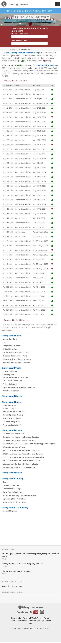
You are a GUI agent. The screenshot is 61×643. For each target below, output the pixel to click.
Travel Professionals (23, 624)
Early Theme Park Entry (13, 496)
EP (8, 415)
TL (17, 415)
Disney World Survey (12, 476)
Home (12, 53)
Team (48, 622)
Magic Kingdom (10, 343)
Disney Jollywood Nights (14, 451)
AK (14, 415)
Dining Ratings (9, 409)
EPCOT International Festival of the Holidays (23, 458)
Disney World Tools (11, 372)
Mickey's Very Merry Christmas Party (19, 471)
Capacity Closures (11, 489)
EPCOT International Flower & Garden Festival (23, 461)
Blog (12, 622)
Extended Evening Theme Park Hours (19, 499)
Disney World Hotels (12, 400)
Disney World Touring (12, 482)
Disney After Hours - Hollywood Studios (21, 441)
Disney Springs (9, 363)
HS (10, 415)
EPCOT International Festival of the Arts (21, 454)
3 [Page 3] (15, 84)
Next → (26, 84)
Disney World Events (12, 434)
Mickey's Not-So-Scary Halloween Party (20, 468)
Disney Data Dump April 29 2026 (16, 575)
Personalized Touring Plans (15, 381)
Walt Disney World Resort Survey (22, 56)
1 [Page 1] (12, 84)
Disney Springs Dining (13, 419)
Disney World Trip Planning (15, 511)
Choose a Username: (19, 38)
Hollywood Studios (11, 349)
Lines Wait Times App (12, 384)
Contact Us (42, 624)
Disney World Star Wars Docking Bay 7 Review (22, 567)
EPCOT (6, 346)
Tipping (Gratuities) (12, 429)
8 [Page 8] (21, 84)
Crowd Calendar (10, 375)
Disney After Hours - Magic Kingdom (19, 444)
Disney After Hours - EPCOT (15, 437)
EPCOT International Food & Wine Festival (22, 464)
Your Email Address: (19, 44)
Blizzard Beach (9, 359)
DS (23, 415)
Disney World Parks (11, 339)
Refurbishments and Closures (16, 366)
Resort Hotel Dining (12, 422)
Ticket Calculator (10, 388)
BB (20, 415)
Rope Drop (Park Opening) (14, 506)
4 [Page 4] (16, 84)
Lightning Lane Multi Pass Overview (19, 391)
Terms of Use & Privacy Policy (32, 622)
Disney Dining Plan (11, 425)
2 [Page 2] (13, 84)
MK (4, 415)
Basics (5, 486)
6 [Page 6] (19, 84)
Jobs (35, 624)
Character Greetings (12, 492)
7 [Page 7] (20, 84)
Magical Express (10, 515)
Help (17, 622)
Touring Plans (9, 378)
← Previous (6, 84)
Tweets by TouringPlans (12, 590)
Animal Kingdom (10, 353)
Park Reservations (11, 394)
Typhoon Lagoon (10, 356)
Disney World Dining (12, 406)
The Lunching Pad (45, 69)
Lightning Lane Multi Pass (14, 502)
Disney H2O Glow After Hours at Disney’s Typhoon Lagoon (29, 447)
